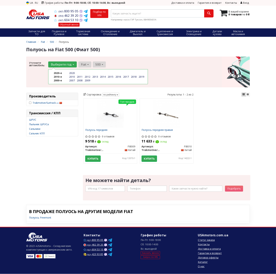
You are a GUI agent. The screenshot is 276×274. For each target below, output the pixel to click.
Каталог (203, 262)
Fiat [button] (85, 64)
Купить (93, 158)
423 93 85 (93, 254)
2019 (141, 76)
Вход (244, 2)
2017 (126, 76)
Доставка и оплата (182, 2)
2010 (72, 76)
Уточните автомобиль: (37, 64)
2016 (118, 76)
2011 (80, 76)
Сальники (34, 128)
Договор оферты (208, 257)
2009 (87, 80)
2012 (87, 76)
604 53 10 (66, 20)
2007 (72, 80)
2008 (80, 80)
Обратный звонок (69, 24)
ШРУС (32, 119)
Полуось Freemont (40, 217)
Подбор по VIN (99, 13)
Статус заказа (206, 240)
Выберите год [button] (62, 64)
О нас (201, 266)
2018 (134, 76)
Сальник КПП (37, 133)
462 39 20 (66, 15)
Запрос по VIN (150, 257)
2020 (72, 73)
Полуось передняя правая (157, 130)
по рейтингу (110, 94)
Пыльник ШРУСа (39, 124)
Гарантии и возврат (210, 253)
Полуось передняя (96, 130)
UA (29, 2)
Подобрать (234, 188)
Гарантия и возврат (210, 2)
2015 (110, 76)
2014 (103, 76)
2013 (95, 76)
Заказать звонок (150, 253)
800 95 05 (66, 11)
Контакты (231, 2)
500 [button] (99, 64)
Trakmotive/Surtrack (47, 102)
